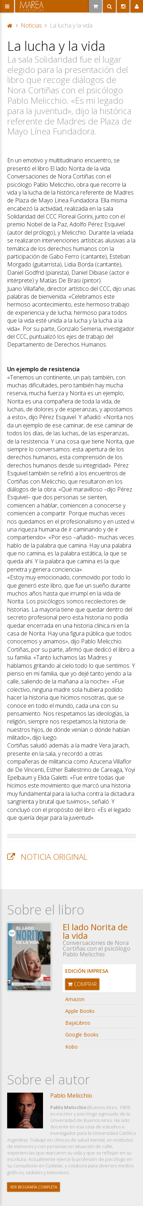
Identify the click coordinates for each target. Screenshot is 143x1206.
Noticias (31, 25)
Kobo (71, 1046)
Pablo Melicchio (71, 1095)
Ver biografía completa (33, 1187)
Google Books (82, 1034)
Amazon (75, 999)
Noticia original (54, 856)
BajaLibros (77, 1022)
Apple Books (80, 1011)
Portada (10, 25)
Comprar (82, 984)
